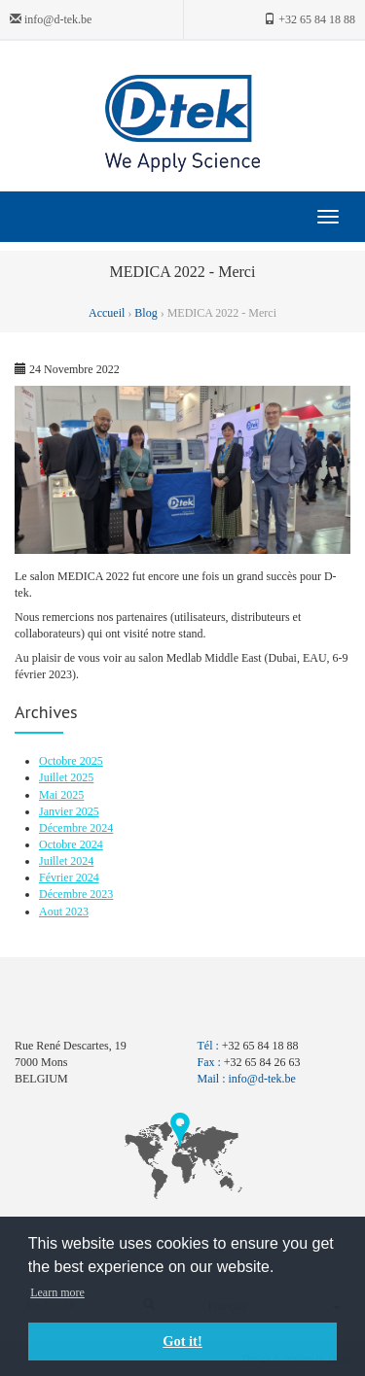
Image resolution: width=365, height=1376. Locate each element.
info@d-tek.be (50, 19)
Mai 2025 (61, 795)
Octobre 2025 (71, 761)
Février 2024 (69, 877)
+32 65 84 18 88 (309, 19)
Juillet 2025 (66, 777)
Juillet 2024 (66, 861)
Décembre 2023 (76, 894)
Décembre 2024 (76, 828)
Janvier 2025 (69, 811)
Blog (145, 313)
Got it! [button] (182, 1341)
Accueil (108, 313)
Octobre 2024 (71, 844)
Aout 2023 (64, 911)
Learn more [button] (57, 1292)
